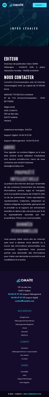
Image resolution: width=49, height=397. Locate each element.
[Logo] (16, 5)
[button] (4, 5)
